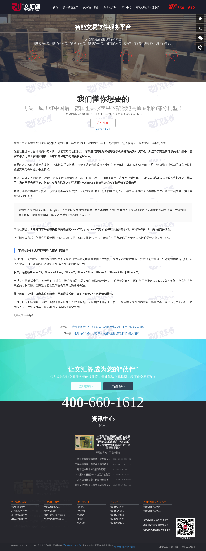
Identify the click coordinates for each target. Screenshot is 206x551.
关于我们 (175, 546)
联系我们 (81, 522)
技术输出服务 (91, 7)
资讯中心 (126, 7)
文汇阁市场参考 (117, 510)
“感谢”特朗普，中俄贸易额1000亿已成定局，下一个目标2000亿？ (108, 327)
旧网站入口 (163, 546)
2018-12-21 (103, 129)
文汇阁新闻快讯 (117, 514)
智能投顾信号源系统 (147, 7)
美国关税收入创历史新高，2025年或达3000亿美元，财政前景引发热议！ (50, 489)
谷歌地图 (129, 547)
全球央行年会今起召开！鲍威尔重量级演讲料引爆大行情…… (108, 333)
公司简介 (81, 506)
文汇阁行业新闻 (117, 506)
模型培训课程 (50, 510)
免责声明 (81, 518)
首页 (55, 7)
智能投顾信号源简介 (152, 506)
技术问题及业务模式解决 (55, 514)
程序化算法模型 (18, 506)
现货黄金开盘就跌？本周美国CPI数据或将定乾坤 (38, 484)
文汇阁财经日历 (117, 522)
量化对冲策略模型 (19, 514)
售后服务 (81, 514)
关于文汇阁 (109, 7)
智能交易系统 (187, 546)
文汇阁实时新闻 (117, 518)
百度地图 (119, 547)
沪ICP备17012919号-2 (72, 545)
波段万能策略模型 (19, 518)
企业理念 (81, 510)
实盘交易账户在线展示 (54, 518)
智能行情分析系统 (52, 506)
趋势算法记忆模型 (19, 510)
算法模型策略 (70, 7)
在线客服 (103, 123)
